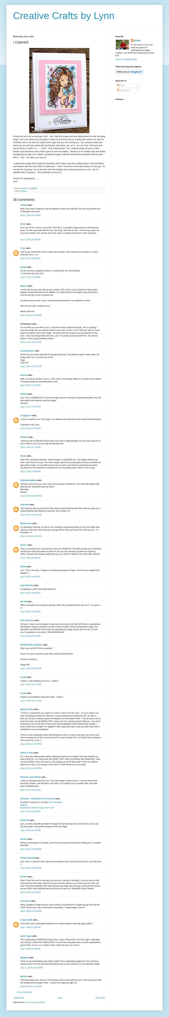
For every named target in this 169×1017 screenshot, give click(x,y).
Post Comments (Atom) (35, 1002)
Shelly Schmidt (27, 858)
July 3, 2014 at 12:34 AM (30, 536)
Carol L (23, 545)
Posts (120, 85)
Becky (23, 566)
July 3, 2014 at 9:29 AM (30, 612)
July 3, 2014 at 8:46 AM (30, 576)
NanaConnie (26, 523)
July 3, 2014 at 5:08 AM (30, 558)
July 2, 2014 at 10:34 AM (30, 315)
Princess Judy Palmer (30, 777)
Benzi (23, 224)
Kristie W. (25, 820)
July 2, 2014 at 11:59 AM (30, 342)
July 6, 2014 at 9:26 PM (30, 892)
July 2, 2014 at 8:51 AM (30, 258)
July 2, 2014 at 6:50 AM (30, 239)
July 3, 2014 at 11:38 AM (30, 668)
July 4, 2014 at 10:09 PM (31, 868)
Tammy (23, 205)
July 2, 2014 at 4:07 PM (30, 385)
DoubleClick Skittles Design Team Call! (37, 808)
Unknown (24, 504)
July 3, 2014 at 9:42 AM (30, 636)
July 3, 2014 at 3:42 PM (30, 790)
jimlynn (137, 40)
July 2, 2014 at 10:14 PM (31, 496)
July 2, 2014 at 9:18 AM (30, 277)
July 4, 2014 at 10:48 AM (30, 849)
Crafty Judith (26, 920)
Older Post (100, 998)
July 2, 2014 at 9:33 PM (30, 471)
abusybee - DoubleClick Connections (37, 799)
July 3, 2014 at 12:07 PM (31, 744)
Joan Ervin (25, 901)
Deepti (23, 267)
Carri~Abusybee (55, 802)
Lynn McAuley (26, 585)
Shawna (24, 437)
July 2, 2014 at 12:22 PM (31, 366)
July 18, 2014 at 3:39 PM (31, 986)
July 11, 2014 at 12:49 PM (31, 968)
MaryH (23, 456)
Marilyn (23, 976)
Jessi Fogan (26, 936)
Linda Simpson (27, 351)
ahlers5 (23, 375)
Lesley (23, 677)
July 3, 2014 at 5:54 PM (30, 811)
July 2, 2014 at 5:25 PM (30, 407)
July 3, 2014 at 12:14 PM (31, 768)
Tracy (23, 248)
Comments (123, 90)
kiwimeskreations (28, 480)
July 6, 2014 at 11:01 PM (31, 911)
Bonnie (23, 839)
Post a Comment (24, 992)
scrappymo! (25, 415)
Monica (23, 286)
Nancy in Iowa (26, 709)
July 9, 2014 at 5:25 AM (30, 949)
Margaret (24, 957)
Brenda (23, 877)
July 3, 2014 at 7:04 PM (30, 830)
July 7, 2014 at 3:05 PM (30, 927)
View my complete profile (126, 59)
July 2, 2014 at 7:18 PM (30, 447)
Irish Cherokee (27, 620)
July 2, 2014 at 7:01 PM (30, 428)
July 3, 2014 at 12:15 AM (30, 515)
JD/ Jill (23, 601)
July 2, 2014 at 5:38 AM (30, 215)
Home (59, 998)
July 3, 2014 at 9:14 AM (30, 593)
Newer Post (19, 998)
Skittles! (23, 805)
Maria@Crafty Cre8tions (31, 645)
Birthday (23, 191)
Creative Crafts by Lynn (64, 15)
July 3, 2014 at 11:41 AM (30, 684)
